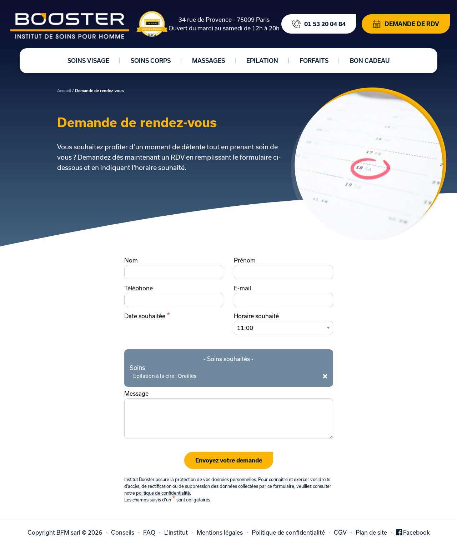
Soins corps (151, 60)
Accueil (64, 90)
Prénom (245, 260)
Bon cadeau (370, 60)
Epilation (262, 60)
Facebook (416, 532)
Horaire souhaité (256, 316)
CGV (340, 532)
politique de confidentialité (163, 492)
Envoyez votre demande (228, 460)
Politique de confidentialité (288, 532)
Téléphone (138, 288)
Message (136, 393)
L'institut (176, 532)
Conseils (122, 532)
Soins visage (88, 60)
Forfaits (314, 60)
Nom (131, 260)
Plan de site (371, 532)
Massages (208, 60)
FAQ (149, 532)
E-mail (242, 288)
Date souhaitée (147, 316)
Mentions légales (220, 532)
